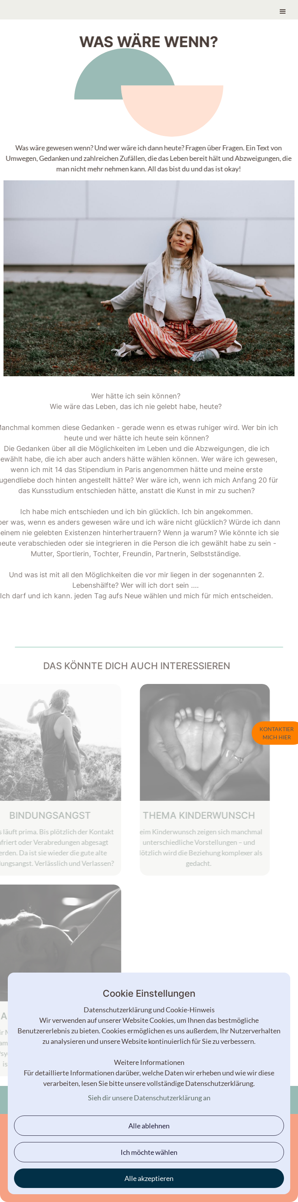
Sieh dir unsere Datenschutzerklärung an (149, 1097)
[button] (282, 8)
